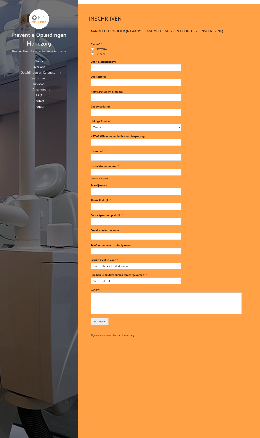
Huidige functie (101, 121)
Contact (39, 101)
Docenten (39, 89)
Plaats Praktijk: (101, 200)
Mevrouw (101, 49)
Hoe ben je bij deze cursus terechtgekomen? (119, 275)
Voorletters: (99, 76)
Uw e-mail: (98, 151)
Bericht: (95, 290)
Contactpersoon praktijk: (107, 215)
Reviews (39, 84)
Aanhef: (96, 44)
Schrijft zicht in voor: (104, 260)
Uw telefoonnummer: (105, 166)
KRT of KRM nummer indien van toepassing (118, 136)
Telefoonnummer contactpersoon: (113, 245)
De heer (100, 54)
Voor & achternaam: (104, 61)
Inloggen (39, 106)
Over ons (39, 67)
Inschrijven (39, 78)
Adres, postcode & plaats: (108, 91)
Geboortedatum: (101, 106)
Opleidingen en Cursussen (39, 72)
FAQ (39, 95)
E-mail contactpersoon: (106, 230)
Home (39, 61)
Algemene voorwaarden (104, 335)
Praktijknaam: (100, 185)
